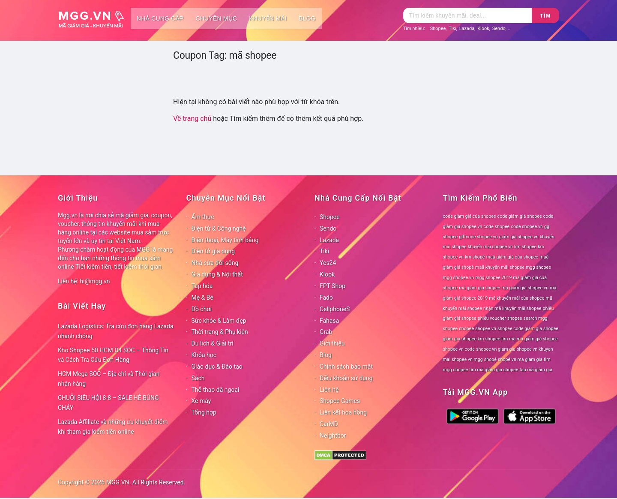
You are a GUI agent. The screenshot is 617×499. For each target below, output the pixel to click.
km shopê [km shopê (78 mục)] (475, 257)
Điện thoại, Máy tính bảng (225, 240)
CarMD (329, 424)
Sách (198, 378)
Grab (326, 331)
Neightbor (333, 435)
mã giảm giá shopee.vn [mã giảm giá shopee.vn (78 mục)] (524, 288)
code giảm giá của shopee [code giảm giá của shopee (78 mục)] (469, 216)
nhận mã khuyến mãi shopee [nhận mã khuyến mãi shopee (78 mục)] (512, 308)
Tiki (452, 28)
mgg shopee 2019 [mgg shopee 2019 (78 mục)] (493, 277)
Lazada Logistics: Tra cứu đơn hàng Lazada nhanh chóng (116, 331)
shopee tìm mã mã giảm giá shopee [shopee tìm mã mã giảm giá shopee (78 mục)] (521, 339)
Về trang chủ (192, 118)
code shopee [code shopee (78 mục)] (497, 226)
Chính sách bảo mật (346, 366)
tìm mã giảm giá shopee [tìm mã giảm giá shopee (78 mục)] (493, 370)
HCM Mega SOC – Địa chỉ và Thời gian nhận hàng (109, 378)
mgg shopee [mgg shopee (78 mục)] (538, 267)
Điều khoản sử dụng (346, 378)
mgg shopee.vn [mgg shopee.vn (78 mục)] (458, 277)
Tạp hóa (202, 286)
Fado (326, 297)
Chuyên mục (216, 18)
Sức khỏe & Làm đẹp (219, 320)
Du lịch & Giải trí (213, 343)
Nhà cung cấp (160, 18)
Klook (483, 28)
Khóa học (204, 355)
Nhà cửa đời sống (215, 262)
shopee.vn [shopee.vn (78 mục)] (485, 328)
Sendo (499, 28)
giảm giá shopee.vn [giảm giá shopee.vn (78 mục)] (519, 237)
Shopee (438, 28)
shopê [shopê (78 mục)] (490, 359)
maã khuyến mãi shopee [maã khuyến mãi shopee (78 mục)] (499, 267)
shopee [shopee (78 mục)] (466, 328)
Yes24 (328, 262)
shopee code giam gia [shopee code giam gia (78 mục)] (519, 328)
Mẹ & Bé (202, 297)
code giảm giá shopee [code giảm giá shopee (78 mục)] (519, 216)
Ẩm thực (203, 216)
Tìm (545, 15)
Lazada (467, 28)
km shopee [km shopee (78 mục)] (525, 247)
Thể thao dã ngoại (216, 389)
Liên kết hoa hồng (343, 412)
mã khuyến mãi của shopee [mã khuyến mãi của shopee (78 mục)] (516, 298)
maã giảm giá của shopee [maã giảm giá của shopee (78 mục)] (512, 257)
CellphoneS (335, 309)
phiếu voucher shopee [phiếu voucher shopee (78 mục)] (500, 318)
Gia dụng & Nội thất (217, 274)
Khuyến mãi (268, 18)
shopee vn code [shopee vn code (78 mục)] (459, 349)
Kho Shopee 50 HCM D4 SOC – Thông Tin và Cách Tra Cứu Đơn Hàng (113, 355)
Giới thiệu (332, 343)
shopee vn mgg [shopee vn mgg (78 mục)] (467, 359)
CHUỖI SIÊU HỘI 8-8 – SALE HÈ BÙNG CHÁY (108, 402)
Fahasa (329, 320)
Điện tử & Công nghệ (219, 228)
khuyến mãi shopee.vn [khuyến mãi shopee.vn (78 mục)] (490, 247)
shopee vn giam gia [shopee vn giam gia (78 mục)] (495, 349)
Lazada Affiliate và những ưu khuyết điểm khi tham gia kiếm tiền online (113, 426)
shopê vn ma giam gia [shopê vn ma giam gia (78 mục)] (520, 359)
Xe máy (201, 400)
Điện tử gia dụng (213, 251)
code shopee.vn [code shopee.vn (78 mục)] (527, 226)
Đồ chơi (202, 309)
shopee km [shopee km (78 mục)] (472, 339)
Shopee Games (340, 400)
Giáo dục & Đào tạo (217, 366)
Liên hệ (329, 389)
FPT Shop (332, 286)
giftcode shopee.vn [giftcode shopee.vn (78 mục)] (478, 237)
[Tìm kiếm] (467, 15)
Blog (307, 18)
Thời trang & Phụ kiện (220, 331)
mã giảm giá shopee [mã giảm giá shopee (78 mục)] (479, 288)
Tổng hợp (204, 412)
